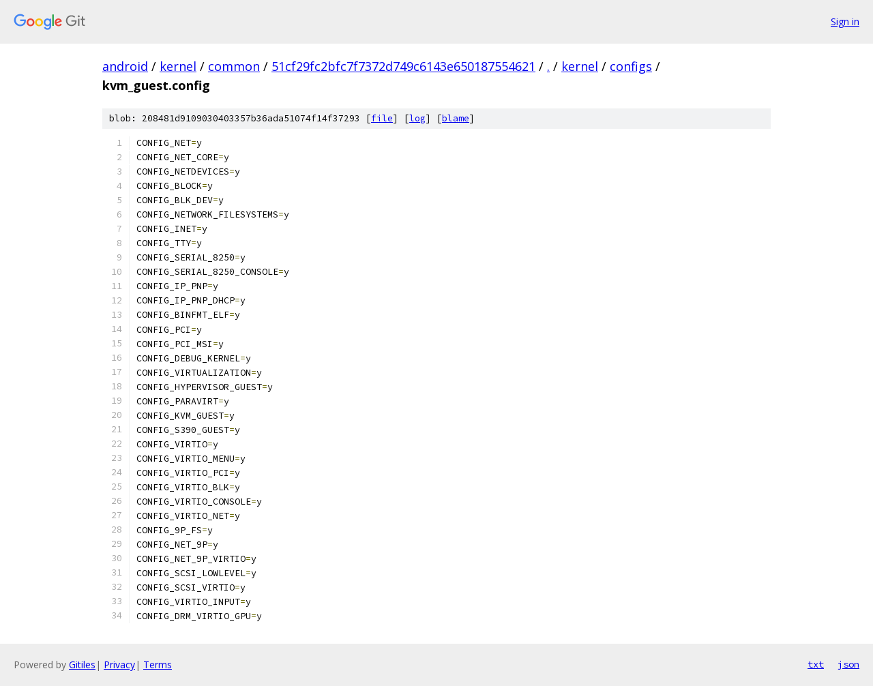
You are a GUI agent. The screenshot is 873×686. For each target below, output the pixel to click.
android (125, 66)
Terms (157, 664)
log (417, 118)
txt (816, 664)
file (382, 118)
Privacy (119, 664)
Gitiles (82, 664)
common (234, 66)
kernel (178, 66)
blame (455, 118)
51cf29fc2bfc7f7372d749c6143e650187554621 (403, 66)
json (848, 664)
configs (631, 66)
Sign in (845, 21)
